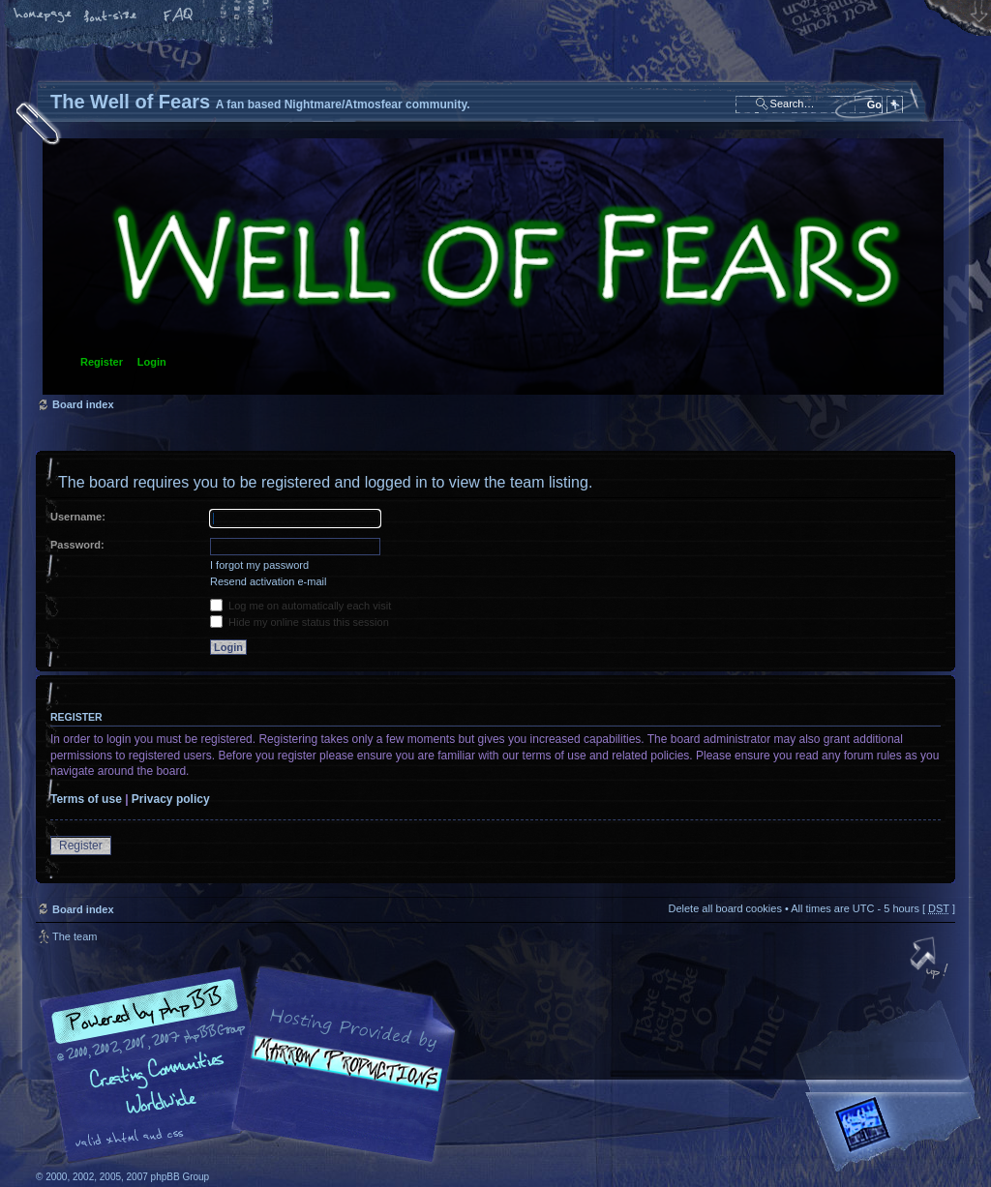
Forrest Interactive (897, 1132)
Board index (493, 266)
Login (151, 362)
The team (74, 936)
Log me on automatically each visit (300, 605)
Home (43, 16)
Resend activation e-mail (268, 581)
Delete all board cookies (724, 908)
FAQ (179, 16)
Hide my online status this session (299, 622)
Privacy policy (171, 799)
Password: (77, 544)
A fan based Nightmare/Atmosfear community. (340, 1078)
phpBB (253, 1065)
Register (101, 362)
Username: (77, 516)
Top (931, 959)
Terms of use (86, 799)
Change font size (111, 16)
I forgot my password (259, 565)
